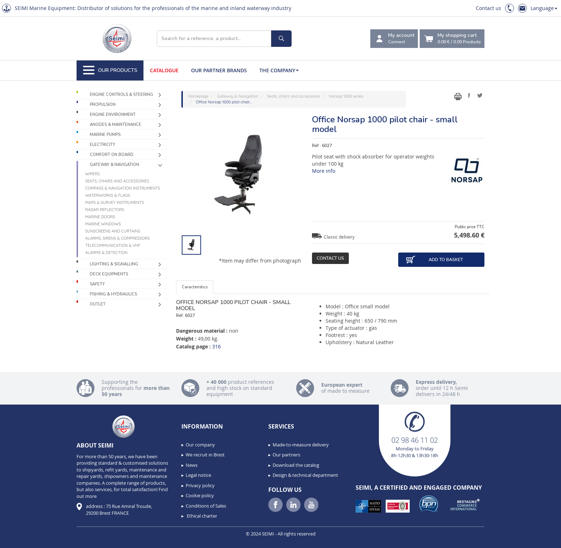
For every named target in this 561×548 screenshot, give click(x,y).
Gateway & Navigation (114, 164)
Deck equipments (109, 274)
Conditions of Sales (206, 506)
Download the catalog (296, 465)
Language (544, 8)
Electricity (102, 144)
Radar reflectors (104, 209)
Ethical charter (201, 516)
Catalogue (164, 70)
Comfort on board (111, 154)
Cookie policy (200, 495)
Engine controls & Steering (121, 94)
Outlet (98, 304)
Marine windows (103, 223)
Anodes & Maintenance (115, 124)
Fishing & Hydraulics (113, 294)
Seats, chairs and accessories (117, 181)
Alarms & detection (106, 252)
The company (279, 70)
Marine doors (100, 216)
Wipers (92, 173)
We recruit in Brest (205, 454)
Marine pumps (105, 134)
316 (216, 346)
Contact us (488, 8)
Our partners (286, 454)
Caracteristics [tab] (195, 287)
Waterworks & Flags (107, 195)
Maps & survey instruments (114, 202)
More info (323, 170)
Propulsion (103, 104)
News (191, 465)
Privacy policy (200, 485)
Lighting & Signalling (114, 264)
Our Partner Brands (219, 70)
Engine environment (113, 114)
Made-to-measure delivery (301, 444)
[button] (21, 540)
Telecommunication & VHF (113, 245)
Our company (200, 444)
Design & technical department (305, 475)
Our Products (110, 70)
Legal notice (198, 475)
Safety (97, 284)
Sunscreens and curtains (112, 231)
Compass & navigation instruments (122, 188)
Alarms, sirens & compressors (117, 238)
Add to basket (434, 260)
